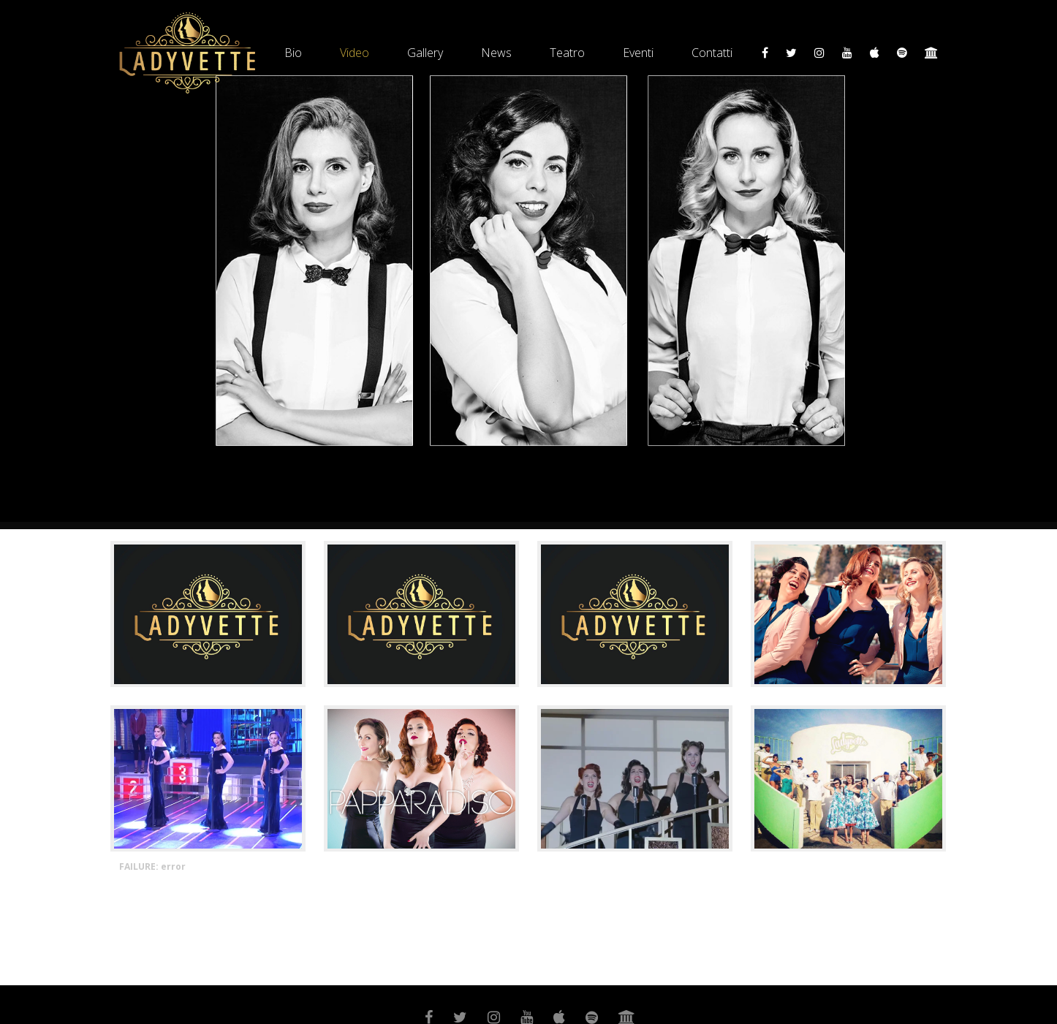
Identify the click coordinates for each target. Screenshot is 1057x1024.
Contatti (712, 53)
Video (354, 53)
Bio (293, 53)
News (496, 53)
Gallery (425, 53)
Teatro (567, 53)
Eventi (638, 53)
